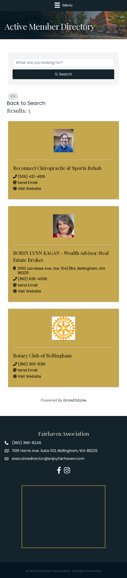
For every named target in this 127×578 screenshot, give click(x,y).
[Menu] (63, 5)
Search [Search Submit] (63, 74)
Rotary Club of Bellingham (42, 355)
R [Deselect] (13, 96)
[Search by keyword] (63, 62)
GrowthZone (74, 400)
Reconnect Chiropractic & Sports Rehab (57, 168)
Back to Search (26, 103)
